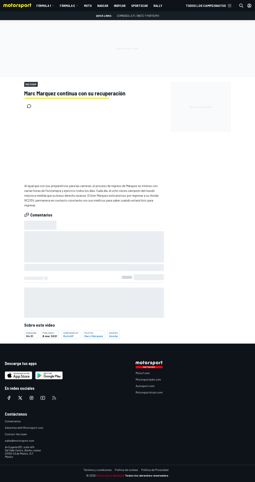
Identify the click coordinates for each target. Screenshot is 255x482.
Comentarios (13, 421)
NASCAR (102, 5)
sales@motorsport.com (19, 440)
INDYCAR (120, 5)
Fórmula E (67, 5)
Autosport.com (145, 386)
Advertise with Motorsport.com (24, 427)
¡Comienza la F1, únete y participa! (138, 15)
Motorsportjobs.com (148, 379)
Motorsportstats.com (149, 392)
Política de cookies (126, 470)
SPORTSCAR (139, 5)
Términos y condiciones (98, 470)
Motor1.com (143, 373)
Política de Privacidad (154, 470)
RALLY (157, 5)
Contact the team (16, 434)
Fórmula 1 (43, 5)
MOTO (88, 5)
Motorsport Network (110, 475)
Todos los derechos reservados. (147, 475)
